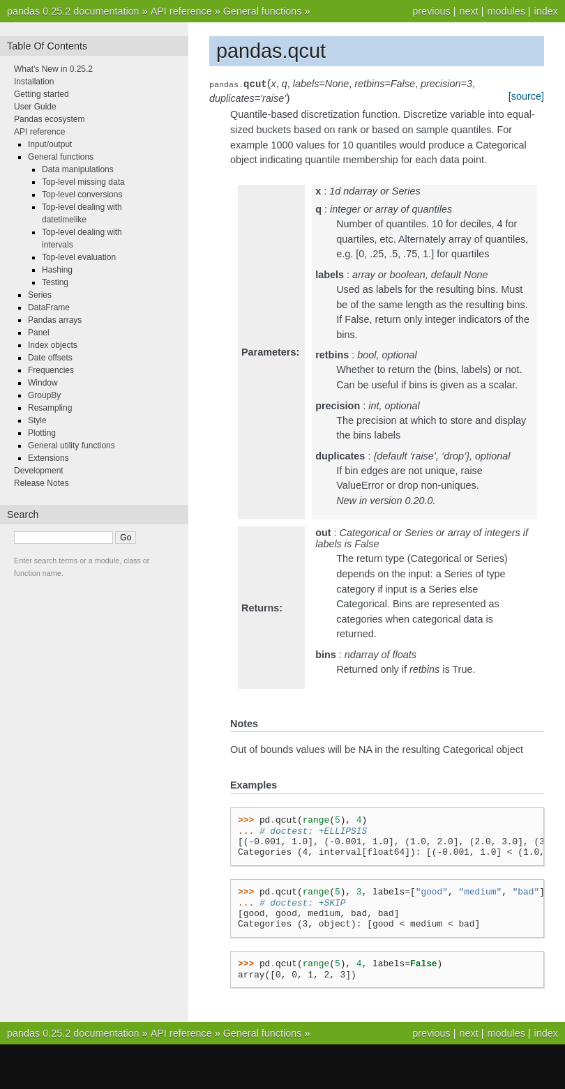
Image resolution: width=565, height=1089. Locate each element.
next (468, 11)
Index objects (52, 345)
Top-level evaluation (79, 257)
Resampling (50, 408)
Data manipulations (78, 169)
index (546, 11)
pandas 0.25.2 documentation (73, 11)
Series (40, 295)
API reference (181, 11)
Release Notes (41, 483)
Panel (39, 332)
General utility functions (71, 445)
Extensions (48, 458)
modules (506, 11)
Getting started (41, 94)
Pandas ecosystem (49, 119)
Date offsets (50, 358)
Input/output (50, 144)
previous (431, 11)
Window (43, 383)
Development (38, 470)
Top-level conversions (82, 194)
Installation (34, 81)
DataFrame (49, 307)
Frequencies (51, 370)
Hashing (57, 270)
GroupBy (44, 395)
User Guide (35, 107)
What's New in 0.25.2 (53, 69)
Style (37, 420)
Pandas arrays (55, 320)
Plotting (42, 433)
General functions (262, 11)
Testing (55, 282)
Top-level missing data (83, 182)
